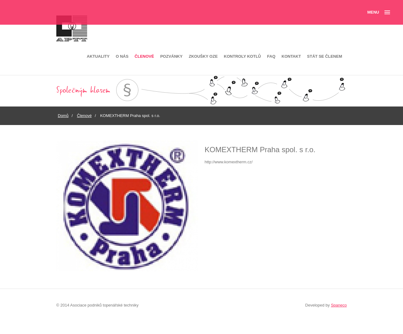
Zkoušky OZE (203, 56)
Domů (63, 115)
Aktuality (98, 56)
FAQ (271, 56)
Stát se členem (324, 56)
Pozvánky (171, 56)
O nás (122, 56)
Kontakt (291, 56)
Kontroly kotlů (242, 56)
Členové (144, 56)
